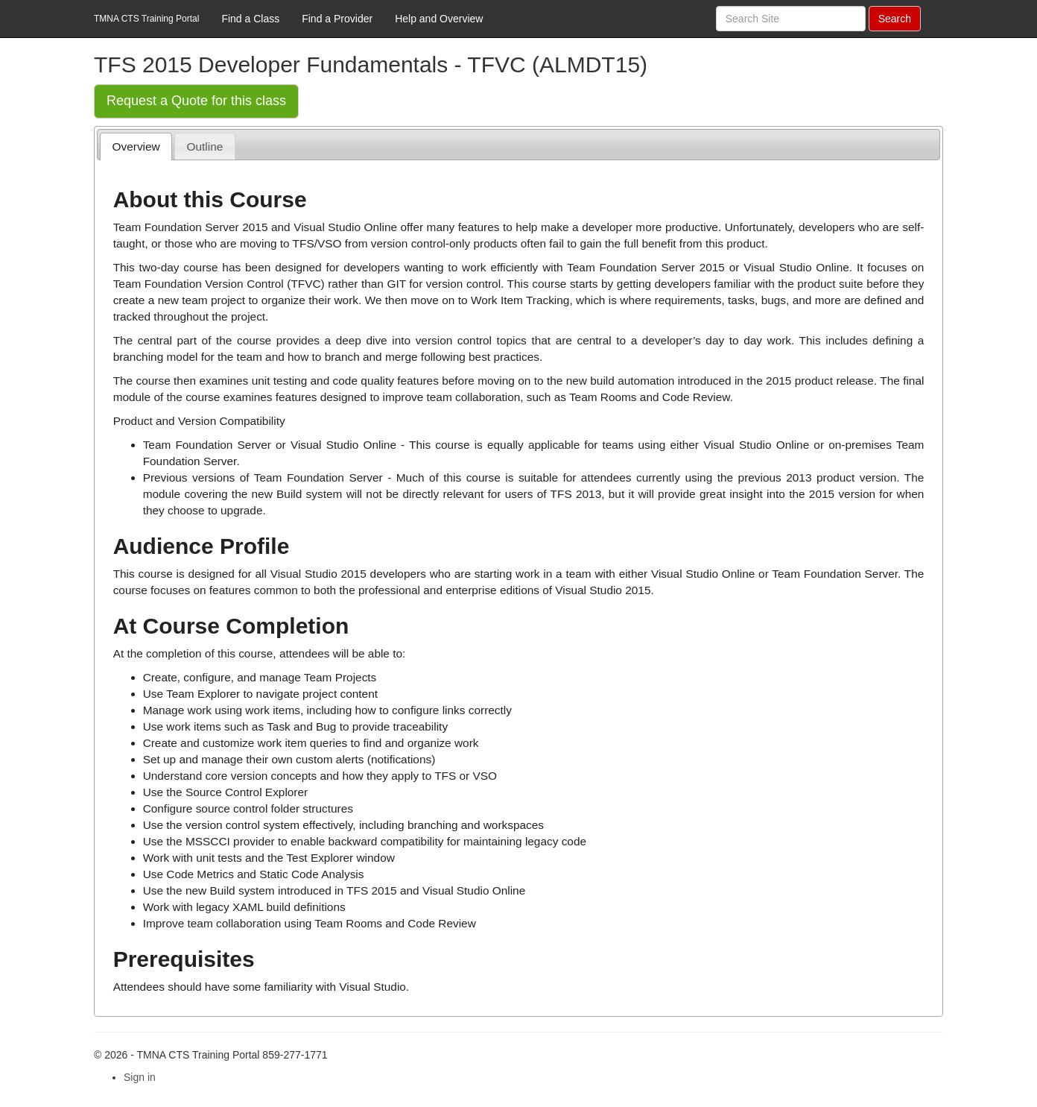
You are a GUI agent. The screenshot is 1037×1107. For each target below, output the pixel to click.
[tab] (136, 146)
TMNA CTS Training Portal (146, 18)
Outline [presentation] (205, 146)
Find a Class (250, 19)
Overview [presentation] (136, 146)
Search (894, 19)
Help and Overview (439, 19)
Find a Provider (337, 19)
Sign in (140, 1077)
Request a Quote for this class (196, 100)
